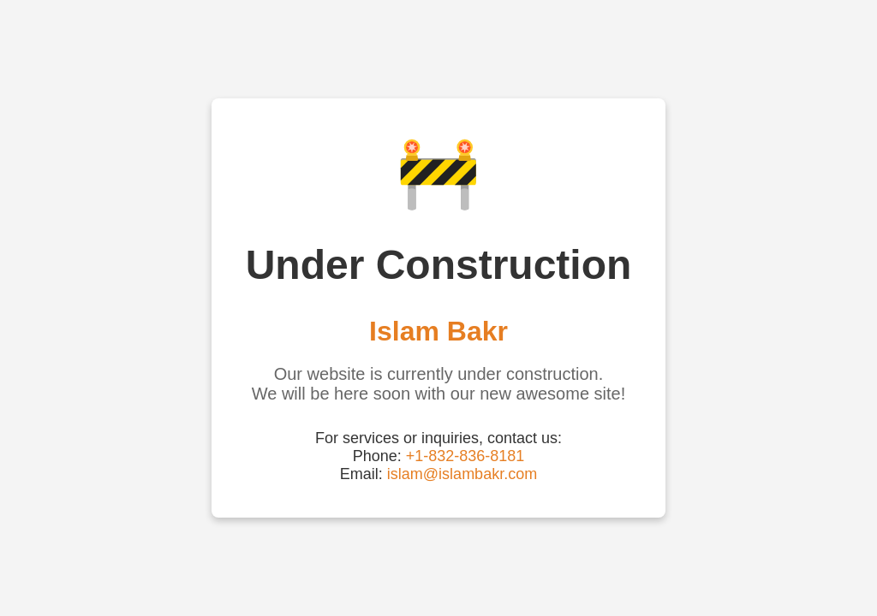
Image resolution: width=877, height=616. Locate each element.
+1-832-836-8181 (465, 456)
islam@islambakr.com (462, 474)
